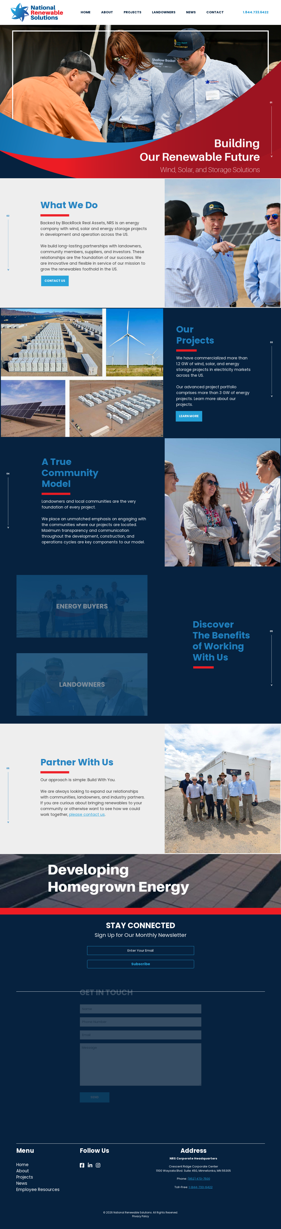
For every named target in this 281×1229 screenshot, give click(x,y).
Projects (24, 1177)
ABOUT (107, 12)
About (22, 1171)
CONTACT (215, 12)
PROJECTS (132, 12)
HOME (85, 12)
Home (22, 1165)
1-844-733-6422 (201, 1187)
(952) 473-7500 (199, 1179)
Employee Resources (37, 1190)
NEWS (191, 12)
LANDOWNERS (163, 12)
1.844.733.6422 (256, 12)
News (21, 1183)
